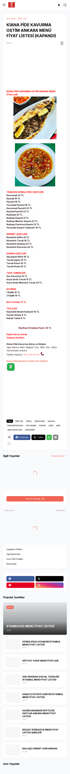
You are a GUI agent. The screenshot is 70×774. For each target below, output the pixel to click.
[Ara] (64, 4)
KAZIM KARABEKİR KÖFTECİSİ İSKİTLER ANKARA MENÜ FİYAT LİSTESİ (39, 713)
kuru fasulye (31, 425)
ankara (29, 421)
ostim (51, 425)
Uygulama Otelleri (14, 549)
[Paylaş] (61, 43)
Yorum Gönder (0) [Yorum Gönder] (35, 498)
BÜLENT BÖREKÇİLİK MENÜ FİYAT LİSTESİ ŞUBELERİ (40, 731)
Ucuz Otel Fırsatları (14, 559)
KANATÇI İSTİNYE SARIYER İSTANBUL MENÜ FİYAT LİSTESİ (42, 696)
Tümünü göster (57, 456)
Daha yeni (9, 510)
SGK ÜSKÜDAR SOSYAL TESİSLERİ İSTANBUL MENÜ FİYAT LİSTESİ (40, 678)
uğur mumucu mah (15, 430)
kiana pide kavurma (15, 425)
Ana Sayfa (10, 18)
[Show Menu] (4, 4)
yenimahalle (30, 430)
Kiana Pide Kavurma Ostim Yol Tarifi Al (26, 361)
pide (58, 425)
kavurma (51, 421)
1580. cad (22, 18)
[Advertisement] (35, 68)
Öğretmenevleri (13, 554)
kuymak (42, 425)
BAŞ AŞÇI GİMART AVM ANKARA (39, 748)
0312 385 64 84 (31, 354)
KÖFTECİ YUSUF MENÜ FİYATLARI (40, 660)
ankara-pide (40, 421)
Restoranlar (11, 564)
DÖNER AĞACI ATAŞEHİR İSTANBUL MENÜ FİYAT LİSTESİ (41, 643)
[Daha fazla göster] (9, 444)
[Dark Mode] (59, 4)
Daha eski (60, 510)
